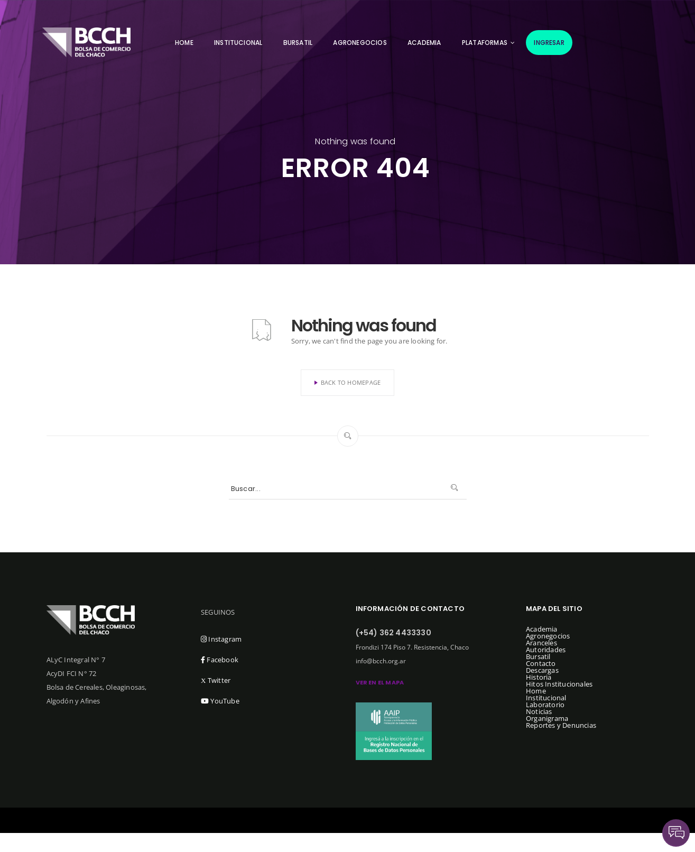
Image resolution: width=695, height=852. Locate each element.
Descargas (542, 670)
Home (184, 42)
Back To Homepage (347, 382)
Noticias (539, 711)
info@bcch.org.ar (381, 660)
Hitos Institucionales (559, 684)
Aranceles (541, 642)
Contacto (541, 663)
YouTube (220, 701)
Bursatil (298, 42)
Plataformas (484, 42)
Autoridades (546, 649)
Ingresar (549, 42)
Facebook (219, 659)
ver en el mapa (380, 682)
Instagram (221, 639)
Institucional (238, 42)
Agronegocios (359, 42)
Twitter (215, 680)
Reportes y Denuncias (561, 725)
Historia (539, 677)
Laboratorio (545, 704)
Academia (424, 42)
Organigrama (547, 718)
